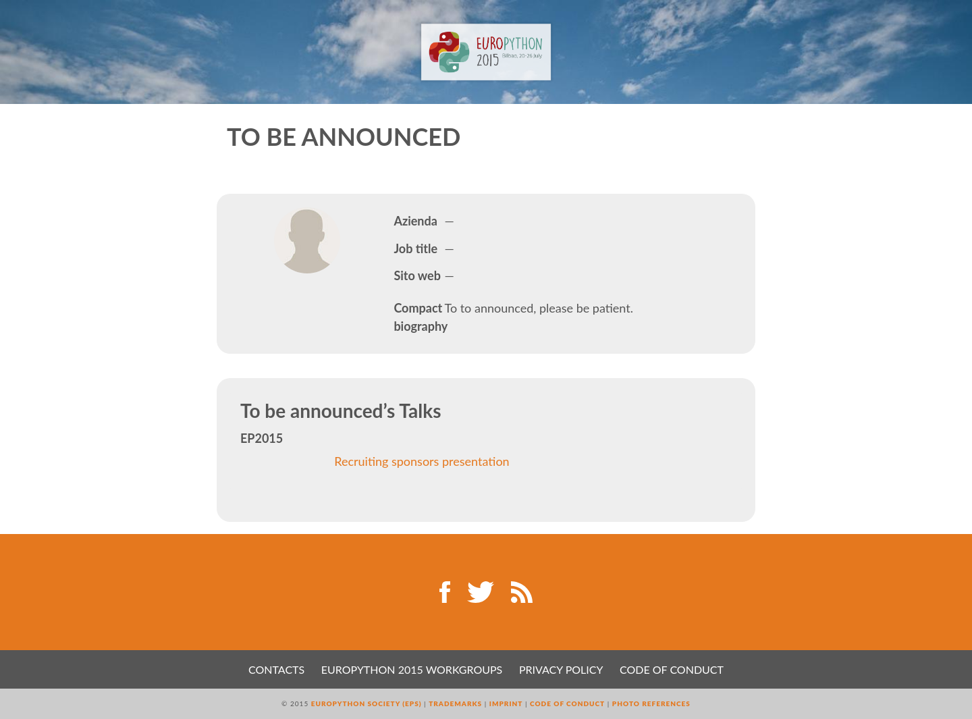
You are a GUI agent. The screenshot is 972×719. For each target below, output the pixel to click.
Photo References (651, 703)
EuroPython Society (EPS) (366, 703)
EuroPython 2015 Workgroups (411, 669)
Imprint (506, 703)
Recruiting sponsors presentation (421, 461)
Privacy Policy (561, 669)
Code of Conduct (672, 669)
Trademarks (455, 703)
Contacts (276, 669)
